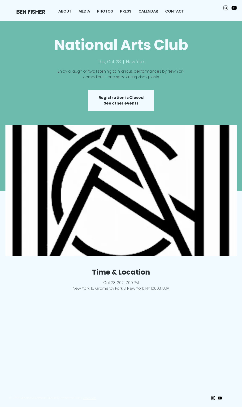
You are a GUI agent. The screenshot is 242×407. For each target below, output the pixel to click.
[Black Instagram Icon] (226, 8)
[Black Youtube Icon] (234, 8)
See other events (121, 103)
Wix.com (89, 398)
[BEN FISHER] (31, 11)
